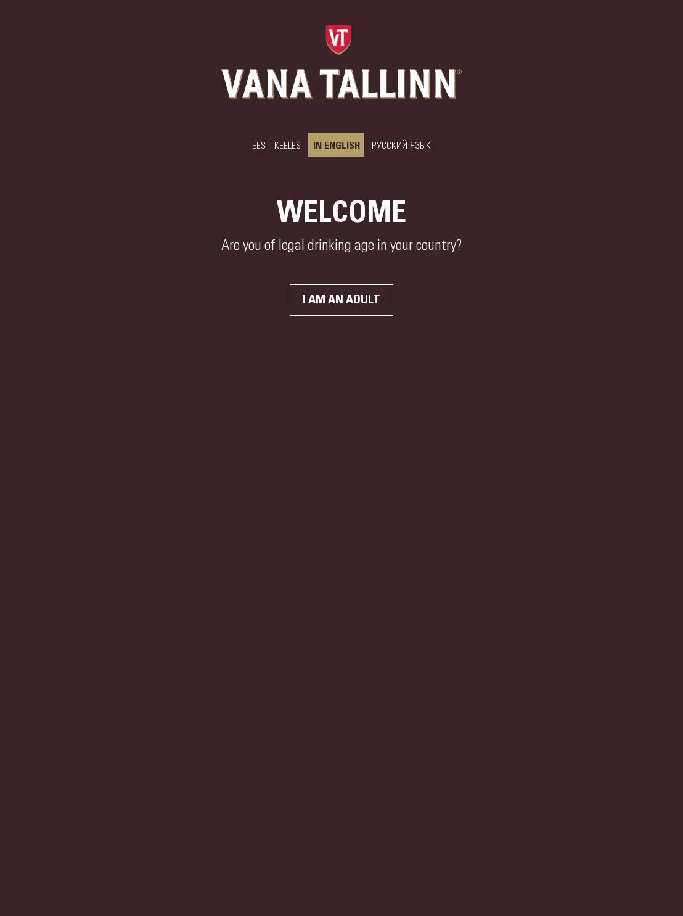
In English (336, 146)
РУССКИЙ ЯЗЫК (401, 146)
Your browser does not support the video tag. (341, 458)
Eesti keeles (276, 146)
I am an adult (341, 300)
